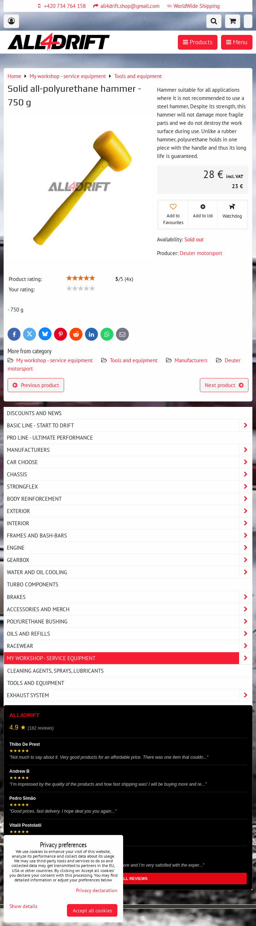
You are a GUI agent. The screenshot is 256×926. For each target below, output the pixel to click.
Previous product (36, 385)
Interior (129, 523)
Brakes (129, 597)
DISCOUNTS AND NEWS (34, 413)
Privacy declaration (96, 890)
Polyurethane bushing (129, 621)
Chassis (129, 474)
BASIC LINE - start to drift (129, 425)
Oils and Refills (129, 634)
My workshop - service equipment (54, 360)
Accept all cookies (92, 910)
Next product (224, 385)
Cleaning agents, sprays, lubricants (55, 670)
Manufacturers (191, 360)
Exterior (129, 511)
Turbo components (32, 584)
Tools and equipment (133, 360)
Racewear (129, 646)
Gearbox (129, 560)
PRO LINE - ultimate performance (50, 437)
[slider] (80, 278)
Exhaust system (129, 695)
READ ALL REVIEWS (128, 878)
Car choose (129, 462)
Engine (129, 548)
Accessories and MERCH (129, 609)
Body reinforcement (129, 499)
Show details (23, 906)
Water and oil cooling (129, 572)
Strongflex (129, 486)
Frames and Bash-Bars (129, 535)
